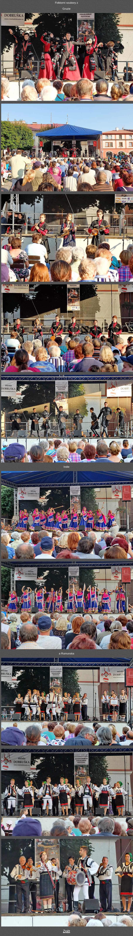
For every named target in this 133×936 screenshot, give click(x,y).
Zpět (66, 931)
